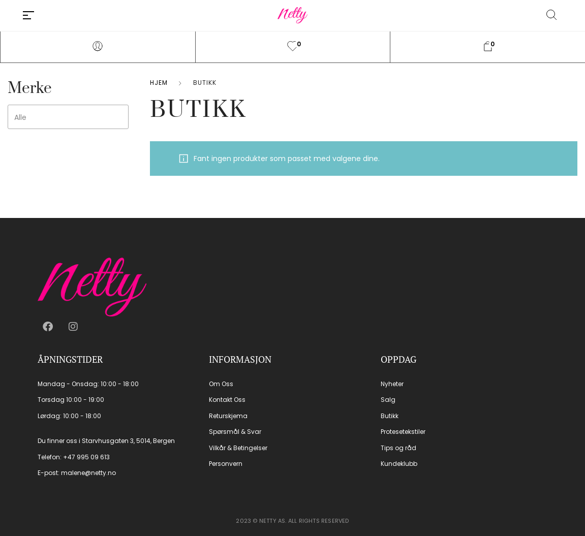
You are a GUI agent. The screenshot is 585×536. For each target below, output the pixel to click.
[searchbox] (83, 117)
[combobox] (68, 117)
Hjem (159, 82)
